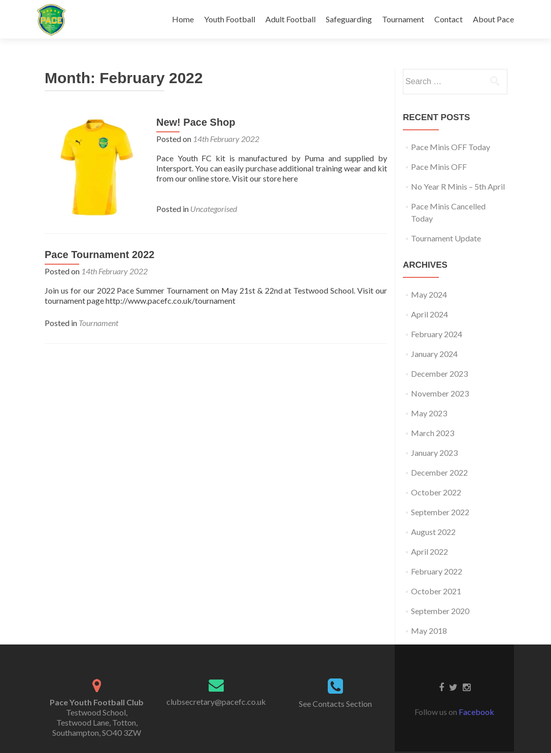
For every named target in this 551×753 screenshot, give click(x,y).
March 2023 (432, 433)
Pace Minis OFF (439, 166)
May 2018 (429, 630)
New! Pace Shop (195, 122)
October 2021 (436, 591)
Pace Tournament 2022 (99, 254)
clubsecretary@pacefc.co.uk (216, 701)
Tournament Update (446, 238)
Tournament (403, 19)
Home (183, 19)
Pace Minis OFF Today (450, 147)
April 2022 (429, 551)
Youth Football (229, 19)
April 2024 (429, 314)
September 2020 (440, 611)
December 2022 (439, 472)
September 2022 (440, 512)
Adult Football (290, 19)
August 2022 (433, 531)
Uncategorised (213, 208)
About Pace (493, 19)
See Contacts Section (335, 703)
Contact (448, 19)
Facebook (476, 711)
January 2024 (434, 353)
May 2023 (429, 413)
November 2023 (440, 393)
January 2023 (434, 452)
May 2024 (429, 294)
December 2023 (439, 373)
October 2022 (436, 492)
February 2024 (436, 334)
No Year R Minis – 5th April (458, 186)
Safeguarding (349, 19)
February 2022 (436, 571)
